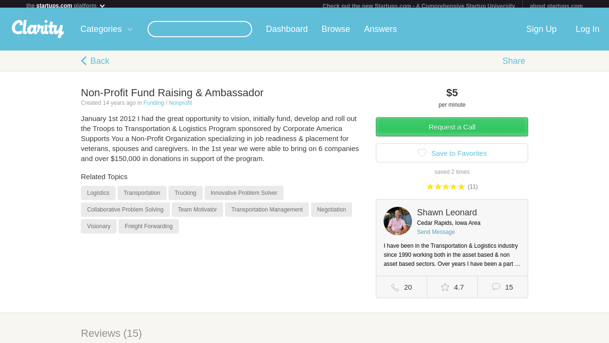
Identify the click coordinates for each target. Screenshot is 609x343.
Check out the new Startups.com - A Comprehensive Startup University (419, 6)
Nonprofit (180, 106)
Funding (153, 106)
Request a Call (452, 131)
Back (99, 65)
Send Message (436, 235)
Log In (587, 33)
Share (513, 65)
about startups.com (556, 6)
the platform (66, 5)
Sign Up (541, 33)
